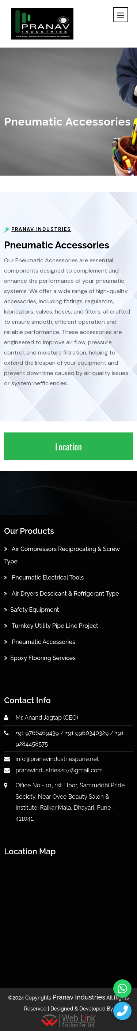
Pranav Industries (79, 997)
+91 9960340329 (87, 733)
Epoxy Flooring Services (40, 658)
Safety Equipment (31, 609)
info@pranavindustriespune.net (57, 759)
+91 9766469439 (37, 733)
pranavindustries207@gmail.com (59, 770)
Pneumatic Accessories (39, 641)
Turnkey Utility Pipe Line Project (51, 625)
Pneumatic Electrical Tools (44, 577)
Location (68, 446)
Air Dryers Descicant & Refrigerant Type (61, 593)
